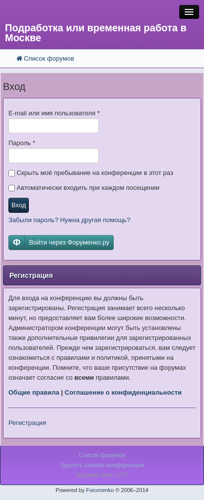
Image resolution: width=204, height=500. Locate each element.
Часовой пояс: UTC (102, 475)
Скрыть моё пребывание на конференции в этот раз (90, 172)
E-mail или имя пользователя (54, 113)
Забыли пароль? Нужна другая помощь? (69, 220)
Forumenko (100, 490)
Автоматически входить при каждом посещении (83, 187)
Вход (18, 205)
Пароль (21, 143)
